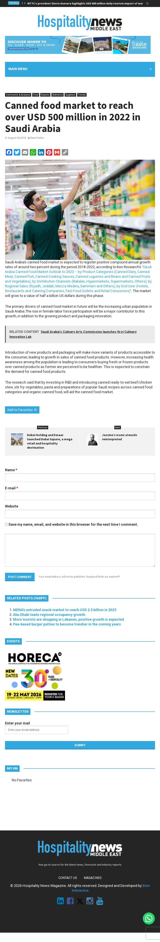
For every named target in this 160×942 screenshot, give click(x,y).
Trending (14, 3)
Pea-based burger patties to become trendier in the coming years (67, 624)
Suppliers (70, 94)
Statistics (57, 94)
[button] (149, 918)
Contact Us (67, 878)
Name (11, 470)
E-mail (11, 488)
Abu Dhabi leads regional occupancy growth (49, 614)
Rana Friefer (36, 138)
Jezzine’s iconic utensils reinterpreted (119, 437)
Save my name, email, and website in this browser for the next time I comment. (73, 524)
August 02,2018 (17, 138)
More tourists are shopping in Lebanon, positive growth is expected (68, 619)
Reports (45, 94)
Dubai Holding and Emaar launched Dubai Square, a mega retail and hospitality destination (49, 441)
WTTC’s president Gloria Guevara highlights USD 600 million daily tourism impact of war (85, 3)
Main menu (17, 69)
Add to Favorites (22, 410)
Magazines (93, 878)
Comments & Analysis (18, 94)
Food (35, 94)
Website (11, 506)
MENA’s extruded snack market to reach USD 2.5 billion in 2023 (64, 610)
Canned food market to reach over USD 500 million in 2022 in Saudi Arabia (73, 117)
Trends (82, 94)
